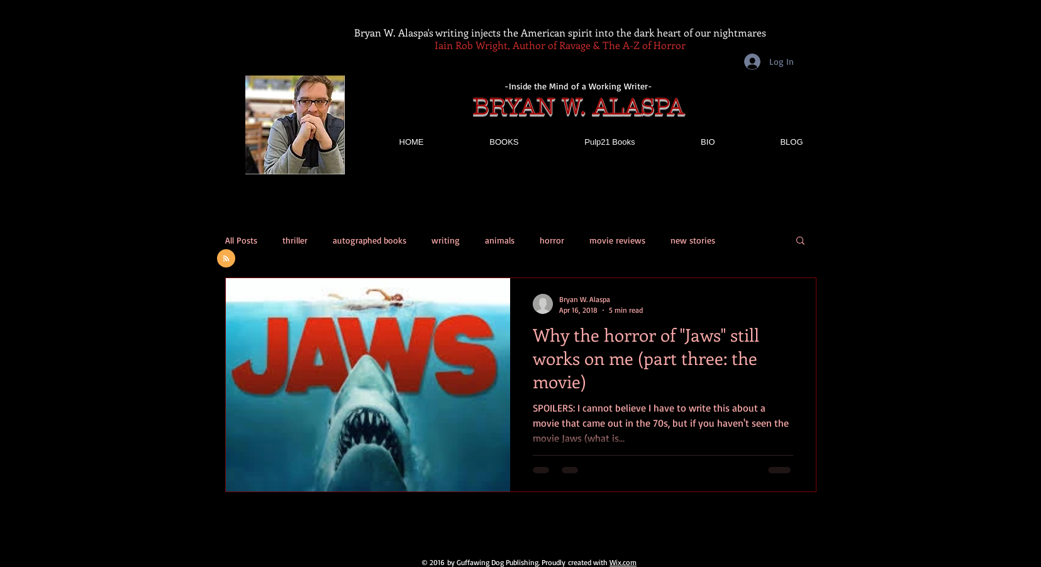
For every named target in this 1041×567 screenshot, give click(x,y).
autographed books (369, 240)
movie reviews (617, 240)
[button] (800, 241)
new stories (693, 240)
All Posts (241, 240)
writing (445, 240)
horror (552, 240)
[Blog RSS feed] (226, 259)
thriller (295, 240)
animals (500, 240)
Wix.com (623, 562)
